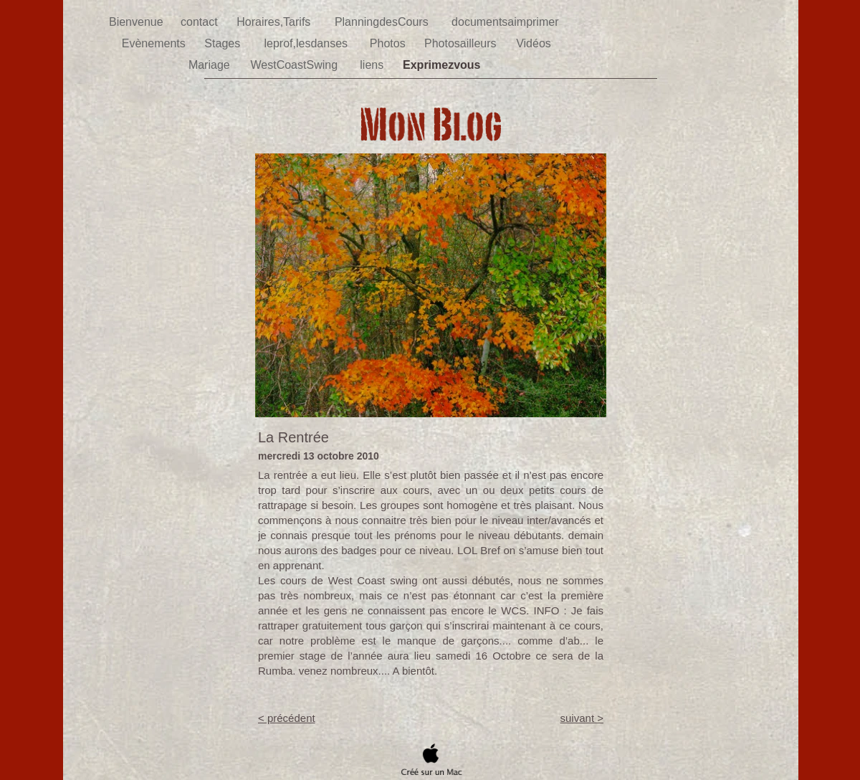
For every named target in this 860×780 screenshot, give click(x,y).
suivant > (581, 718)
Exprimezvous (443, 65)
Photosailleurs (462, 43)
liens (373, 65)
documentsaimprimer (507, 22)
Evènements (155, 43)
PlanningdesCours (383, 22)
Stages (223, 43)
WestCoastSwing (296, 65)
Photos (389, 43)
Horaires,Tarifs (275, 22)
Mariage (210, 65)
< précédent (286, 718)
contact (201, 22)
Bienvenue (137, 22)
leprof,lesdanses (307, 43)
